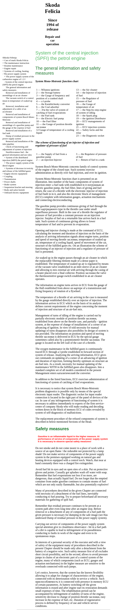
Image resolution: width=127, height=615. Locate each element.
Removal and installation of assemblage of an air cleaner (16, 94)
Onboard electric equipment (16, 192)
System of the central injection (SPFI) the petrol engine (17, 83)
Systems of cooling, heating (16, 71)
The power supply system (15, 74)
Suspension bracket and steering (18, 187)
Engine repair (10, 68)
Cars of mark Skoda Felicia (16, 60)
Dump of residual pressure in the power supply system (19, 137)
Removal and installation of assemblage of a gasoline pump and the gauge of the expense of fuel (18, 125)
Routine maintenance (13, 65)
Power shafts (10, 182)
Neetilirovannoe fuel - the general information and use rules (17, 153)
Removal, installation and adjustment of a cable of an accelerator (15, 109)
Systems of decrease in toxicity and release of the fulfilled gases (18, 169)
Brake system (10, 184)
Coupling (8, 176)
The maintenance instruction (16, 63)
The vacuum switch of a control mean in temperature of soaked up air (18, 101)
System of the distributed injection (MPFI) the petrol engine (18, 158)
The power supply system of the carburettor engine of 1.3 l (18, 77)
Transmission (10, 179)
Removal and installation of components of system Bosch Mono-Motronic (19, 117)
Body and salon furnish (14, 190)
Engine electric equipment (15, 173)
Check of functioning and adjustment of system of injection (17, 148)
